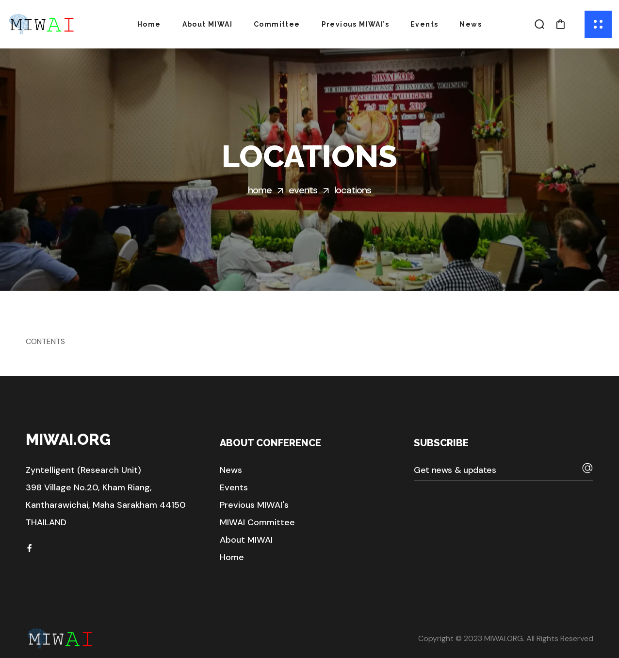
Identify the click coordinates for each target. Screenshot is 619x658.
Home (260, 190)
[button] (539, 24)
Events (303, 190)
